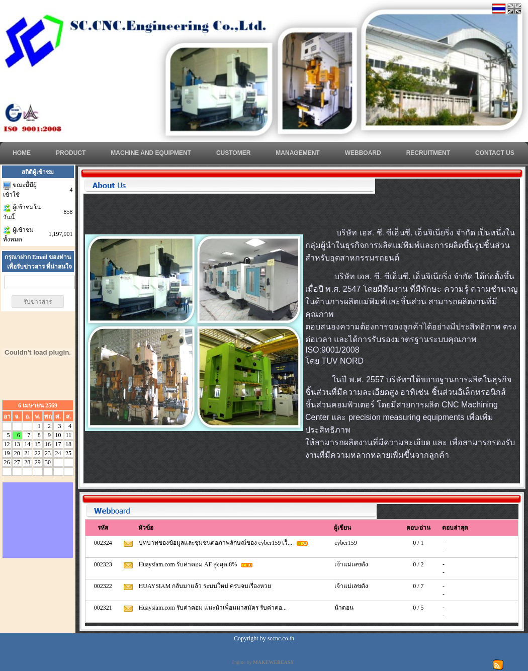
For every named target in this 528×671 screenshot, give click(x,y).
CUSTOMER (233, 152)
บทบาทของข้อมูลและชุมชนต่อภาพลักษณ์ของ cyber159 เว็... (216, 542)
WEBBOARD (363, 152)
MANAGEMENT (297, 152)
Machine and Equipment (151, 152)
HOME (22, 152)
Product (70, 152)
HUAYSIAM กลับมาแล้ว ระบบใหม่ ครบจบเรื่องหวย (206, 586)
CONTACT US (494, 152)
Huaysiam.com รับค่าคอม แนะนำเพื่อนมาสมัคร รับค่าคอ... (213, 607)
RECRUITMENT (428, 152)
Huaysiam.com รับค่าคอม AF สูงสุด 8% (189, 564)
